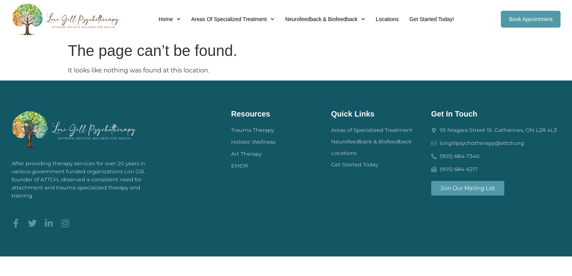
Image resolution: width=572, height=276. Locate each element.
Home (170, 19)
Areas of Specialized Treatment (232, 19)
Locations (387, 19)
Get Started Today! (431, 19)
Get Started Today (354, 164)
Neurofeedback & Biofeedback (325, 19)
